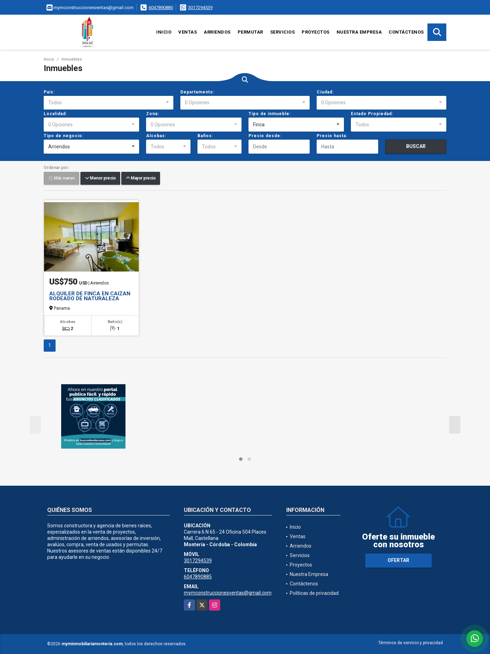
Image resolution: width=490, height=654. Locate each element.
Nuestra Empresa (359, 32)
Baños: (205, 135)
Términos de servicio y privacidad (410, 642)
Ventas (187, 32)
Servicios (282, 32)
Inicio (163, 32)
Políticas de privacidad (314, 593)
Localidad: (55, 113)
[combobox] (108, 103)
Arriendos (217, 32)
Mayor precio (141, 178)
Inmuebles (72, 59)
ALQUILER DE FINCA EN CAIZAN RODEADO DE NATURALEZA (89, 296)
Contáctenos (406, 32)
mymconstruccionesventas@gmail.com (228, 593)
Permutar (250, 32)
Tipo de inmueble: (269, 113)
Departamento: (197, 92)
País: (49, 92)
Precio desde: (265, 135)
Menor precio (100, 178)
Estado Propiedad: (372, 113)
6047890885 (161, 7)
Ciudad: (325, 92)
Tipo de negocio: (64, 135)
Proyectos (316, 32)
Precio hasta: (332, 135)
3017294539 (200, 7)
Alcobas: (156, 135)
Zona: (152, 113)
